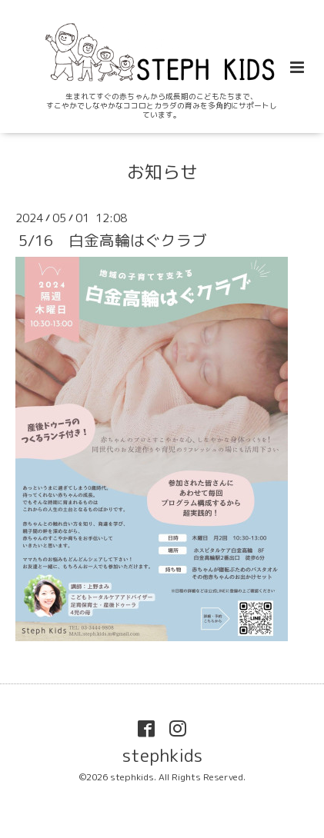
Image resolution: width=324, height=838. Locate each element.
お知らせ (162, 172)
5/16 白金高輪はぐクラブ (112, 240)
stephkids (162, 755)
